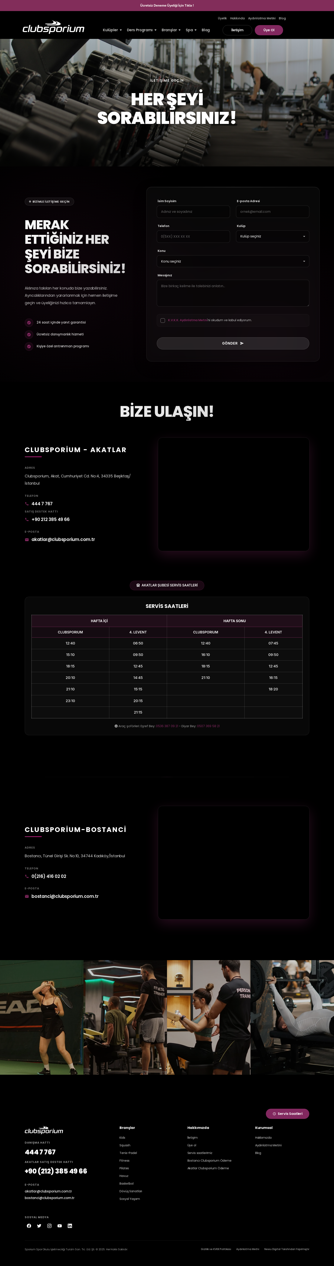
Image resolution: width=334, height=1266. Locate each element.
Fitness (124, 1168)
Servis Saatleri (287, 1121)
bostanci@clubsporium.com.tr (66, 903)
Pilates (124, 1176)
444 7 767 (39, 505)
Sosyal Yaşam (129, 1207)
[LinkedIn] (70, 1233)
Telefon (163, 226)
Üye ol (191, 1153)
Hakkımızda (263, 1145)
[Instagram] (49, 1233)
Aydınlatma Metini (268, 1153)
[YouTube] (59, 1233)
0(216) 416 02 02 (47, 882)
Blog (258, 1161)
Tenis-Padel (128, 1161)
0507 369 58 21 (208, 730)
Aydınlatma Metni (247, 1257)
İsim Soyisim (167, 201)
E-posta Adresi (251, 201)
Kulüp (244, 226)
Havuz (123, 1184)
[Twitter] (39, 1233)
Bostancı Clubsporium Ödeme (209, 1168)
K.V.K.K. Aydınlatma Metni (187, 320)
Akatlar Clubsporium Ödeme (208, 1176)
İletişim (237, 30)
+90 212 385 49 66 (48, 522)
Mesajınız (165, 275)
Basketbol (126, 1191)
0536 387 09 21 (167, 730)
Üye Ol (268, 30)
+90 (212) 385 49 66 (56, 1179)
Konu (161, 251)
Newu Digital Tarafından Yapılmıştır (286, 1257)
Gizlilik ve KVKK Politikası (216, 1257)
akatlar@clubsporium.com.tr (64, 542)
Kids (122, 1145)
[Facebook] (29, 1233)
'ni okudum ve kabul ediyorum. (210, 320)
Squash (124, 1153)
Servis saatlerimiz (199, 1161)
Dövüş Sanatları (130, 1199)
